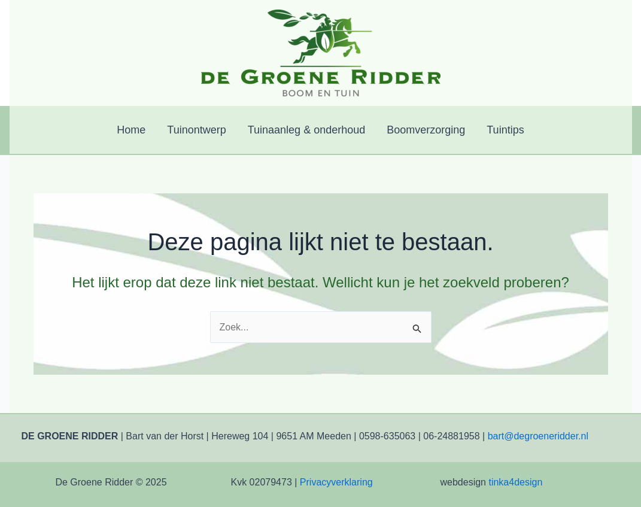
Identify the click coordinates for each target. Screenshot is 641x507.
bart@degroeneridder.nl (538, 436)
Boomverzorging (426, 130)
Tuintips (505, 130)
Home (131, 130)
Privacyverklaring (336, 482)
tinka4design (515, 482)
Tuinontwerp (196, 130)
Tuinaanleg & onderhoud (307, 130)
